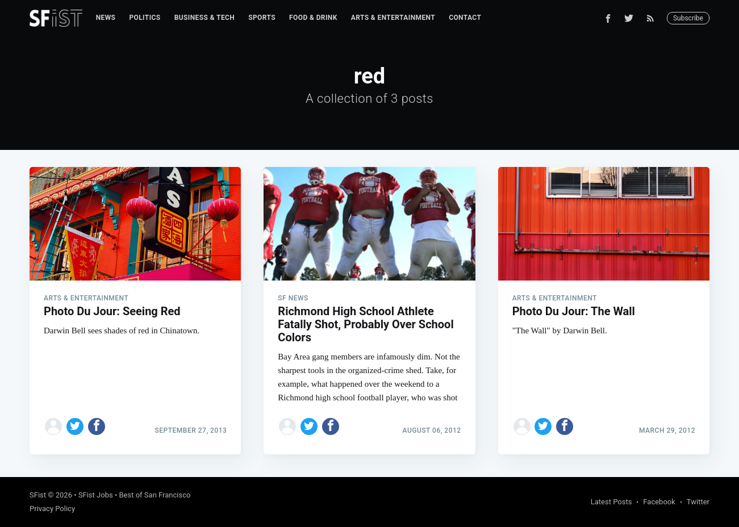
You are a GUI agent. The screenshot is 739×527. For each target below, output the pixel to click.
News (106, 18)
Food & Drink (313, 18)
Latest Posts (611, 501)
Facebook (659, 501)
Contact (465, 18)
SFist (38, 495)
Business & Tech (204, 18)
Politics (144, 18)
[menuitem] (106, 18)
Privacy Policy (52, 508)
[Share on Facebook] (96, 426)
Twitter (698, 501)
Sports (261, 18)
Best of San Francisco (155, 495)
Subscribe (688, 18)
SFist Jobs (95, 495)
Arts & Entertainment (393, 18)
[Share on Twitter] (75, 426)
